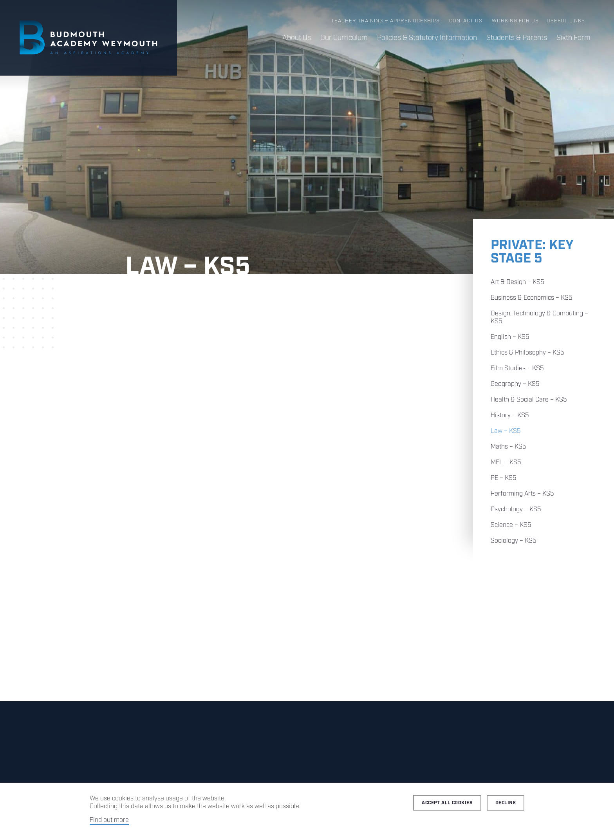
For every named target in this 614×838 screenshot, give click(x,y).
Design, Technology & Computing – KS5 (539, 317)
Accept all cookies (447, 803)
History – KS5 (510, 415)
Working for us (515, 21)
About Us (296, 38)
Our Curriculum (344, 38)
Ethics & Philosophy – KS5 (527, 353)
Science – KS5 (511, 525)
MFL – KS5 (506, 462)
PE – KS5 (503, 478)
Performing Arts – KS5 (522, 494)
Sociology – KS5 (513, 541)
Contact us (465, 21)
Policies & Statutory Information (427, 38)
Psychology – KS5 (516, 509)
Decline (505, 803)
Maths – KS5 (508, 447)
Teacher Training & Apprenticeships (385, 21)
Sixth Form (573, 38)
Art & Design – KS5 (517, 282)
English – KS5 (510, 337)
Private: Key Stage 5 (532, 252)
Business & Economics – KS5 (531, 298)
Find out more (109, 820)
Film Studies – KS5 (517, 368)
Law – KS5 (506, 431)
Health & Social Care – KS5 (529, 400)
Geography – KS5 (515, 384)
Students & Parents (516, 38)
